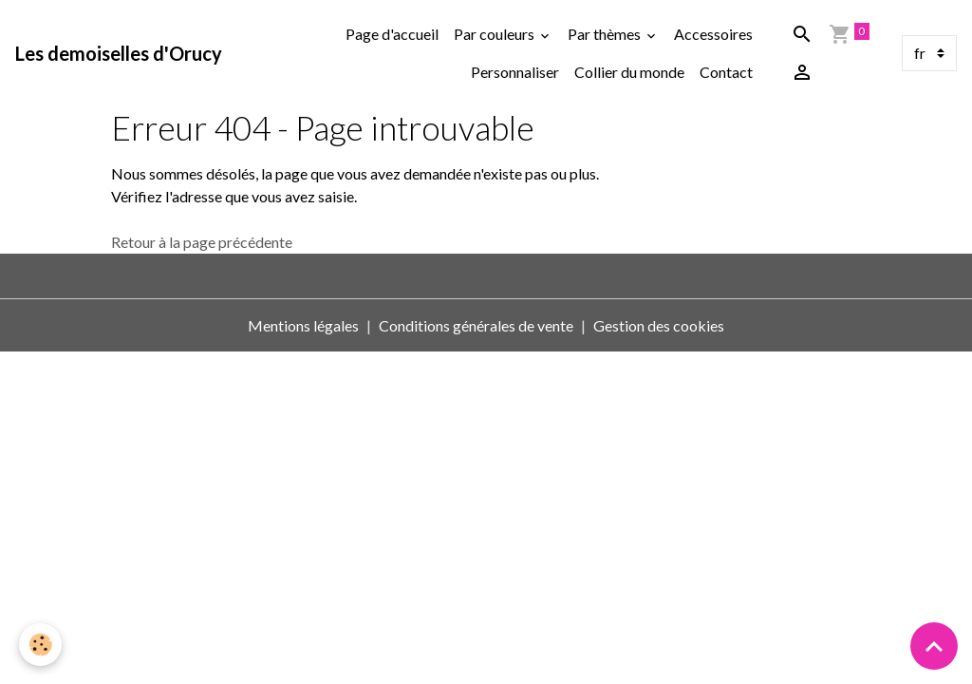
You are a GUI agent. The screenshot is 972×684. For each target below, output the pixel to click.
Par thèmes (606, 34)
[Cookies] (40, 644)
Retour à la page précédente (201, 242)
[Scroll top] (934, 646)
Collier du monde (629, 72)
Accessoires (713, 34)
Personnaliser (515, 72)
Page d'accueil (392, 34)
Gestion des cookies (658, 325)
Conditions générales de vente (476, 325)
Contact (726, 72)
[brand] (118, 53)
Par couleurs (495, 34)
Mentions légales (303, 325)
